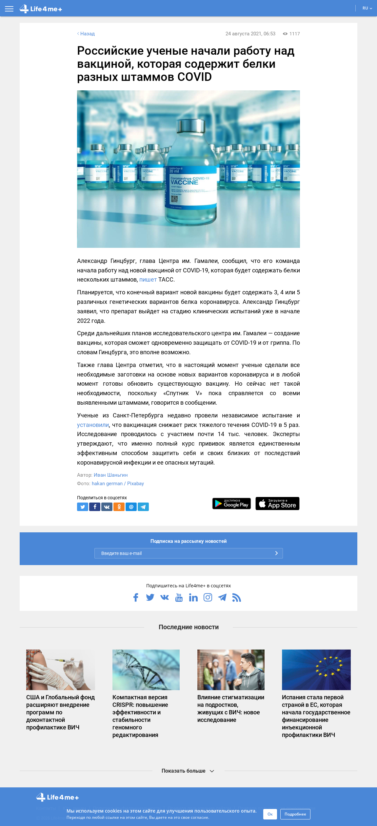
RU (367, 8)
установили (93, 424)
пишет (148, 279)
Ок (270, 814)
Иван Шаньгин (111, 475)
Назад (85, 34)
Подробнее (295, 814)
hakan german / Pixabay (118, 483)
